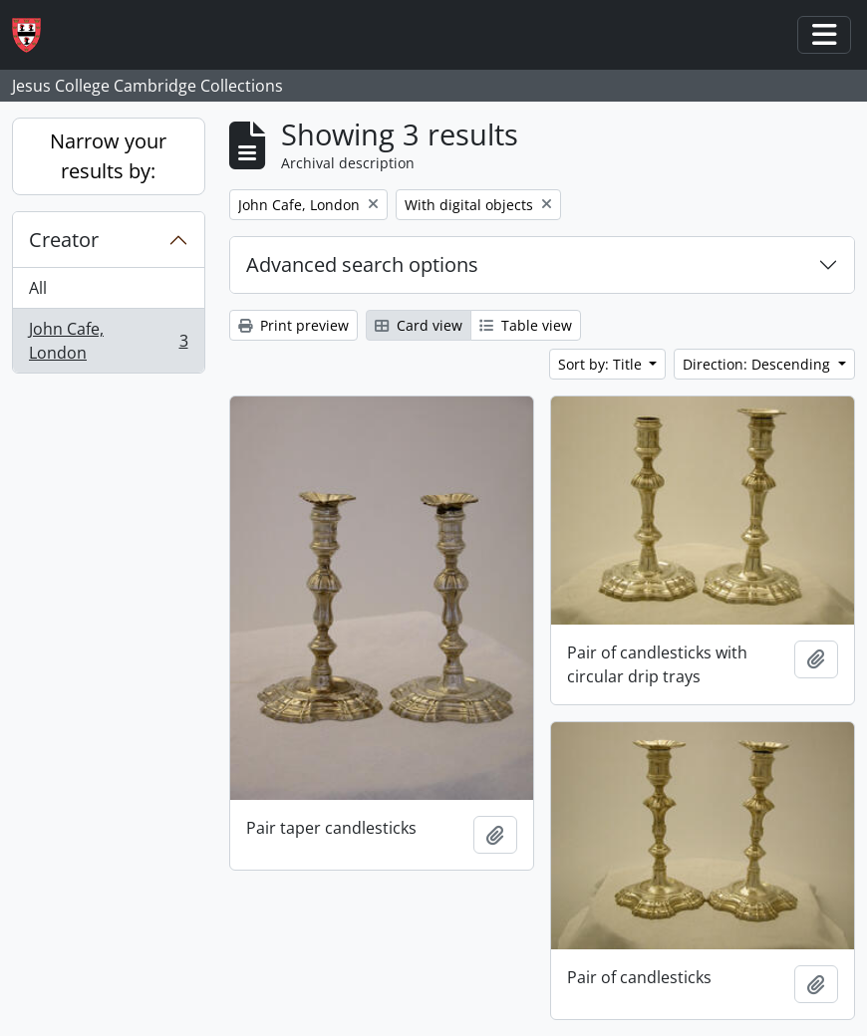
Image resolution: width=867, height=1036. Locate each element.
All (38, 288)
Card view (418, 325)
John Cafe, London (108, 341)
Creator (64, 239)
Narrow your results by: (108, 156)
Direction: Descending (758, 364)
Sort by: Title (602, 364)
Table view (525, 325)
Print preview (293, 325)
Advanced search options (362, 264)
